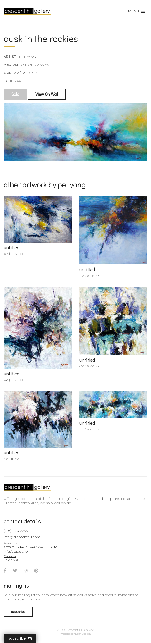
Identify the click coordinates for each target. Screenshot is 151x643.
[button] (133, 11)
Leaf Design (83, 633)
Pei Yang (27, 57)
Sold (15, 94)
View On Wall (46, 94)
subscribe (18, 611)
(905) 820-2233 (16, 531)
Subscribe (20, 638)
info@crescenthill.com (22, 537)
